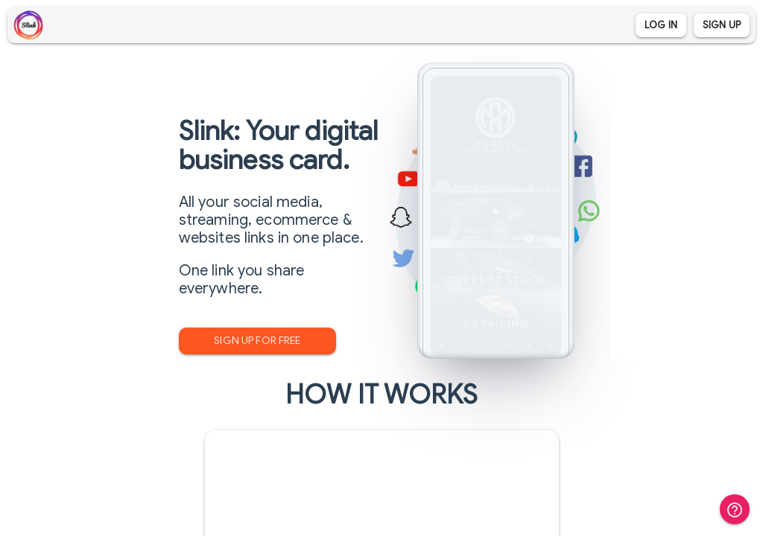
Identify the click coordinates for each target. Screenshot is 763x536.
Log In (661, 25)
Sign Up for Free (257, 341)
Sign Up (722, 25)
